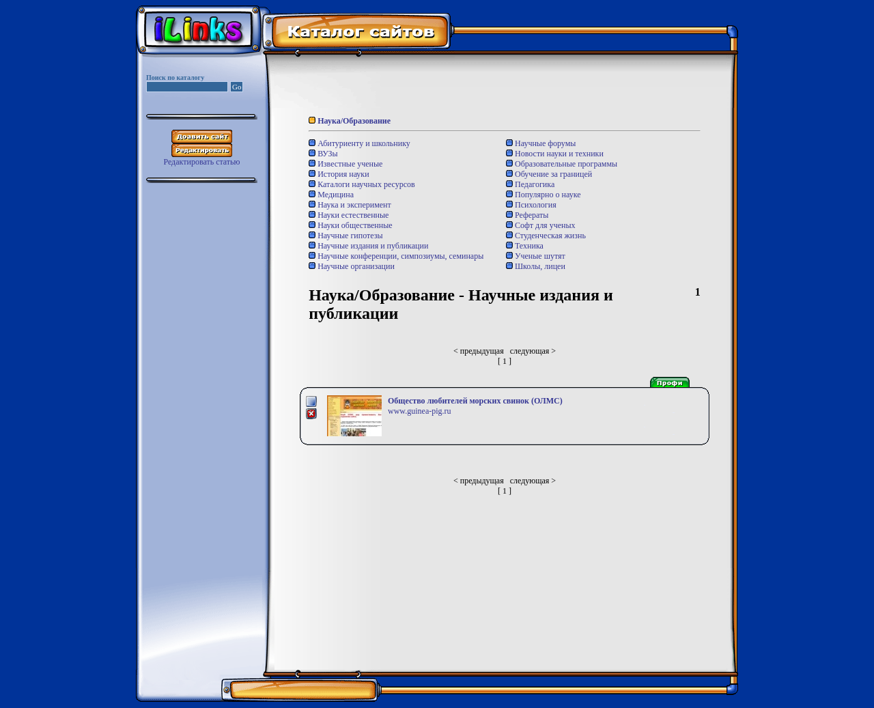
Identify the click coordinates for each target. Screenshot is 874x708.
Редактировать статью (201, 162)
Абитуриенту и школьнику (359, 143)
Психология (531, 205)
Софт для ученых (540, 225)
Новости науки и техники (555, 153)
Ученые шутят (535, 256)
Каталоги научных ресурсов (361, 184)
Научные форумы (541, 143)
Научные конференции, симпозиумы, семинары (396, 256)
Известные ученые (345, 164)
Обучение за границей (549, 174)
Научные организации (352, 266)
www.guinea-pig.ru (419, 411)
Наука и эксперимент (350, 205)
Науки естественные (349, 215)
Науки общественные (350, 225)
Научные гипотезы (345, 235)
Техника (525, 246)
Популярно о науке (543, 194)
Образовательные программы (561, 164)
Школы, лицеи (535, 266)
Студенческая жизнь (546, 235)
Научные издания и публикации (368, 246)
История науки (339, 174)
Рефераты (527, 215)
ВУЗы (323, 153)
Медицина (331, 194)
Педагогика (530, 184)
